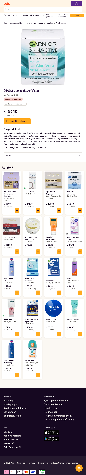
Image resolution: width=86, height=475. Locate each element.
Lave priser (10, 412)
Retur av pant (51, 412)
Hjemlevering (51, 408)
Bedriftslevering (12, 415)
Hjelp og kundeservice (56, 400)
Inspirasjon (9, 400)
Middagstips (10, 404)
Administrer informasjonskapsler (65, 463)
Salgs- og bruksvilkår (26, 463)
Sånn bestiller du (53, 404)
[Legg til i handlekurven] (17, 210)
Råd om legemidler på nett (59, 419)
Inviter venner (11, 439)
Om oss (8, 432)
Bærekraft (9, 443)
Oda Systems (12, 447)
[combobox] (44, 9)
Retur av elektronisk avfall (58, 415)
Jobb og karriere (12, 435)
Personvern (43, 463)
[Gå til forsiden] (7, 3)
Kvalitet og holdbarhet (15, 408)
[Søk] (6, 9)
